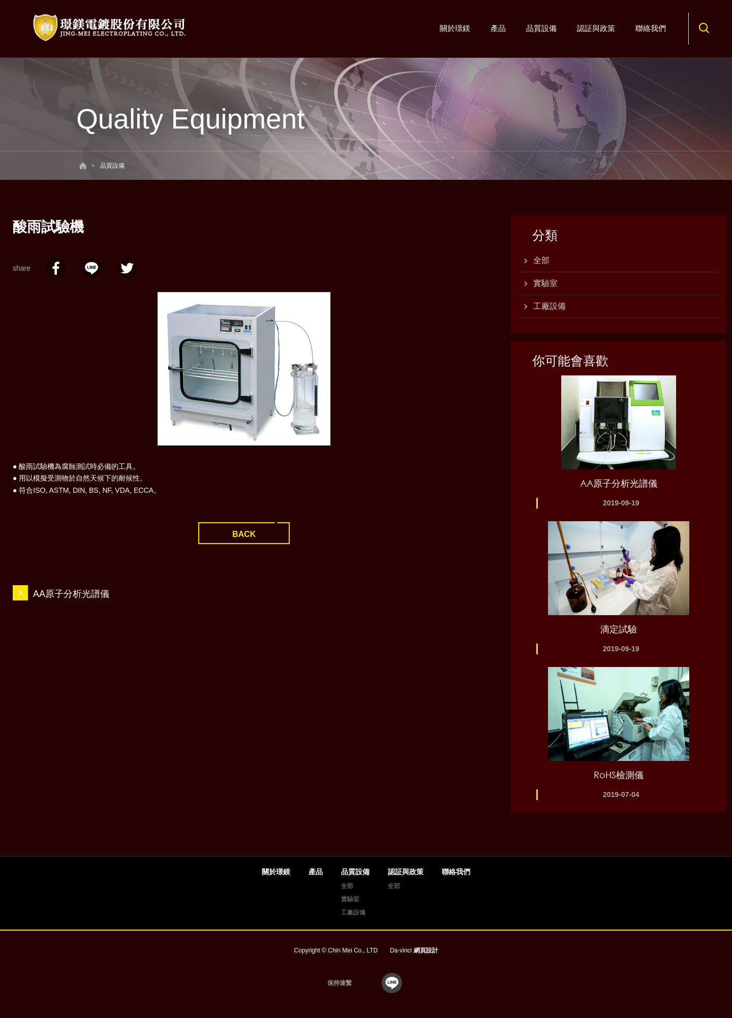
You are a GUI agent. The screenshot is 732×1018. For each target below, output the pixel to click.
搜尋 (704, 28)
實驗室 (545, 283)
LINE (91, 268)
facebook (56, 268)
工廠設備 (549, 306)
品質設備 (541, 28)
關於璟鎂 (455, 28)
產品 (498, 28)
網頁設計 (426, 950)
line (392, 983)
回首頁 (83, 165)
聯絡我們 (650, 28)
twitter (127, 268)
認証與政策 (596, 28)
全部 (541, 260)
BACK (244, 534)
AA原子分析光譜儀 (71, 594)
